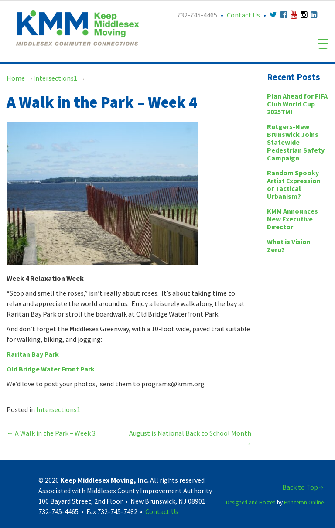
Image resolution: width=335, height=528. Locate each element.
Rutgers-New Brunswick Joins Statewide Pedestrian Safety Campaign (296, 142)
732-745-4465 (197, 14)
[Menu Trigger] (323, 43)
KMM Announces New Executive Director (292, 219)
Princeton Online (304, 502)
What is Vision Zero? (289, 245)
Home (16, 78)
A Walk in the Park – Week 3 (51, 433)
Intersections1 (55, 78)
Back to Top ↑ (303, 487)
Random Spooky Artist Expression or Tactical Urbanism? (294, 184)
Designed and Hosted (251, 502)
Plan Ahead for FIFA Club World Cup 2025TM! (297, 104)
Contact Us (243, 14)
